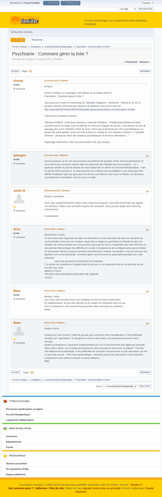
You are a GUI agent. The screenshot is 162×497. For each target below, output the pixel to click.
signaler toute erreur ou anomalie (102, 488)
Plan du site (56, 488)
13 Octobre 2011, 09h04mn (56, 155)
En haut (15, 372)
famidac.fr (136, 484)
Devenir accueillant (16, 463)
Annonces (11, 436)
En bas (15, 71)
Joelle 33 (19, 190)
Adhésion (41, 488)
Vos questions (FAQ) (17, 469)
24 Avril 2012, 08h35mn (54, 323)
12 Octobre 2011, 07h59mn (56, 81)
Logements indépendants (20, 420)
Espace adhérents (16, 474)
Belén (17, 322)
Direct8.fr (91, 102)
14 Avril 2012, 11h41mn (54, 229)
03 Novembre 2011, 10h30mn (57, 191)
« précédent (130, 62)
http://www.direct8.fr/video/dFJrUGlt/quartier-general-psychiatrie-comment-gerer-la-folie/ (89, 109)
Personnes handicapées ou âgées (24, 409)
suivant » (145, 62)
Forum (9, 447)
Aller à (99, 386)
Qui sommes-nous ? (21, 488)
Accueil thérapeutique (18, 414)
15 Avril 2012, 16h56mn (54, 291)
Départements (13, 441)
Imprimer (145, 71)
